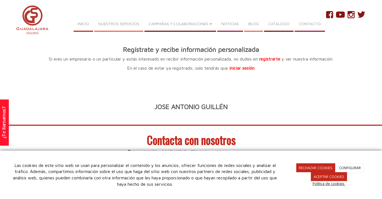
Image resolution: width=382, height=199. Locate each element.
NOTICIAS (230, 23)
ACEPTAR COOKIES (329, 176)
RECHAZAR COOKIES (315, 168)
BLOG (253, 23)
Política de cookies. (329, 183)
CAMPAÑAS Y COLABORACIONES (180, 23)
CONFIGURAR (350, 168)
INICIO (83, 23)
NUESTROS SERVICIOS (118, 23)
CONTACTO (310, 23)
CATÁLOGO (278, 23)
